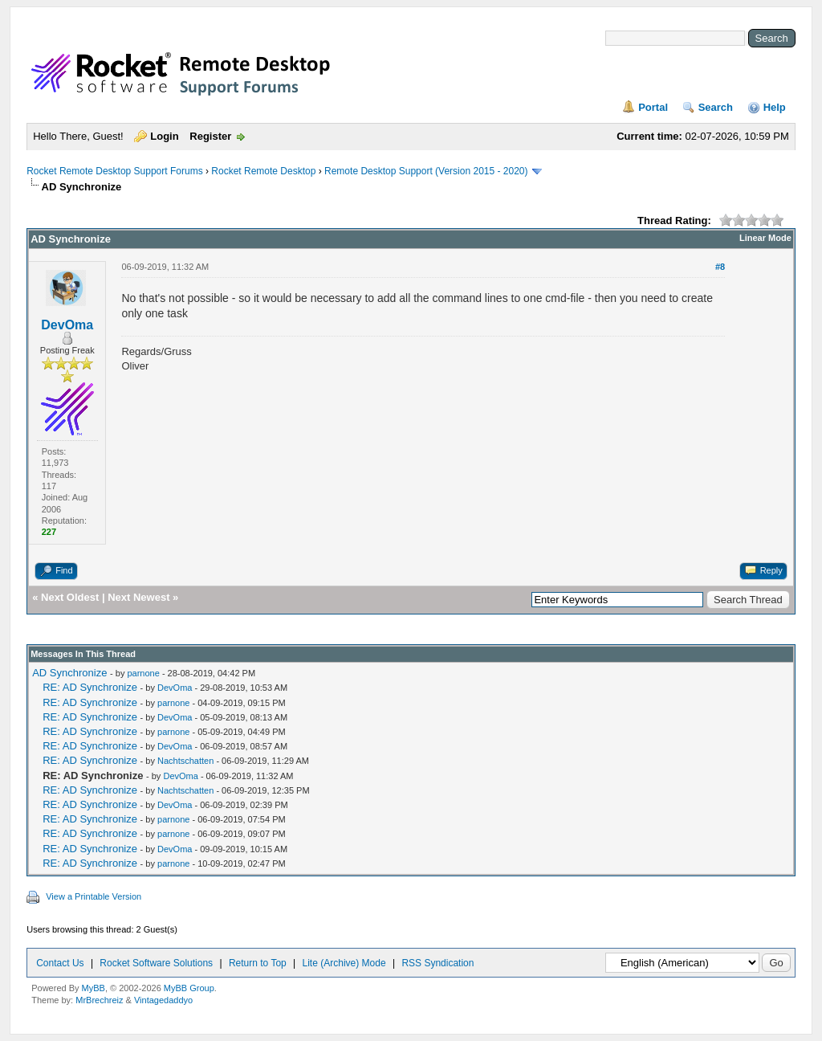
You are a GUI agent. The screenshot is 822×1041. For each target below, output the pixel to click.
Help (774, 107)
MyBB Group (189, 988)
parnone (143, 673)
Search (715, 107)
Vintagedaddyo (163, 1000)
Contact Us (59, 963)
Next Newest (138, 597)
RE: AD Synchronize (90, 687)
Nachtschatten (185, 760)
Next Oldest (70, 597)
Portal (653, 107)
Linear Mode (765, 238)
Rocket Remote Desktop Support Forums (114, 171)
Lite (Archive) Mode (344, 963)
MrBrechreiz (99, 1000)
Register (210, 136)
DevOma (67, 325)
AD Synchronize (69, 673)
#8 (720, 266)
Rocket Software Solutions (156, 963)
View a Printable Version (93, 896)
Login (164, 136)
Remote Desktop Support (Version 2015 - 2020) (425, 171)
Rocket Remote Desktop (263, 171)
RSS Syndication (437, 963)
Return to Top (258, 963)
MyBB (93, 988)
